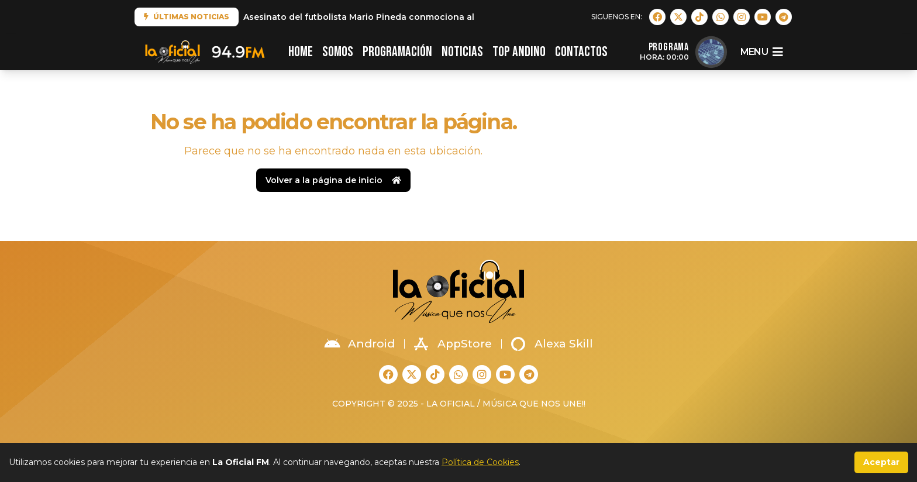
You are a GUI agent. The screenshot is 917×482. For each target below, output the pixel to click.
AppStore (453, 344)
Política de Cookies (480, 462)
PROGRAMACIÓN (397, 51)
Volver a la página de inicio (333, 180)
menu (761, 52)
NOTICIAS (462, 51)
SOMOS (337, 51)
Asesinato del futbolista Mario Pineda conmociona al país (369, 17)
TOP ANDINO (519, 51)
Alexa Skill (552, 344)
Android (360, 344)
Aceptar (881, 462)
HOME (300, 51)
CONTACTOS (581, 51)
